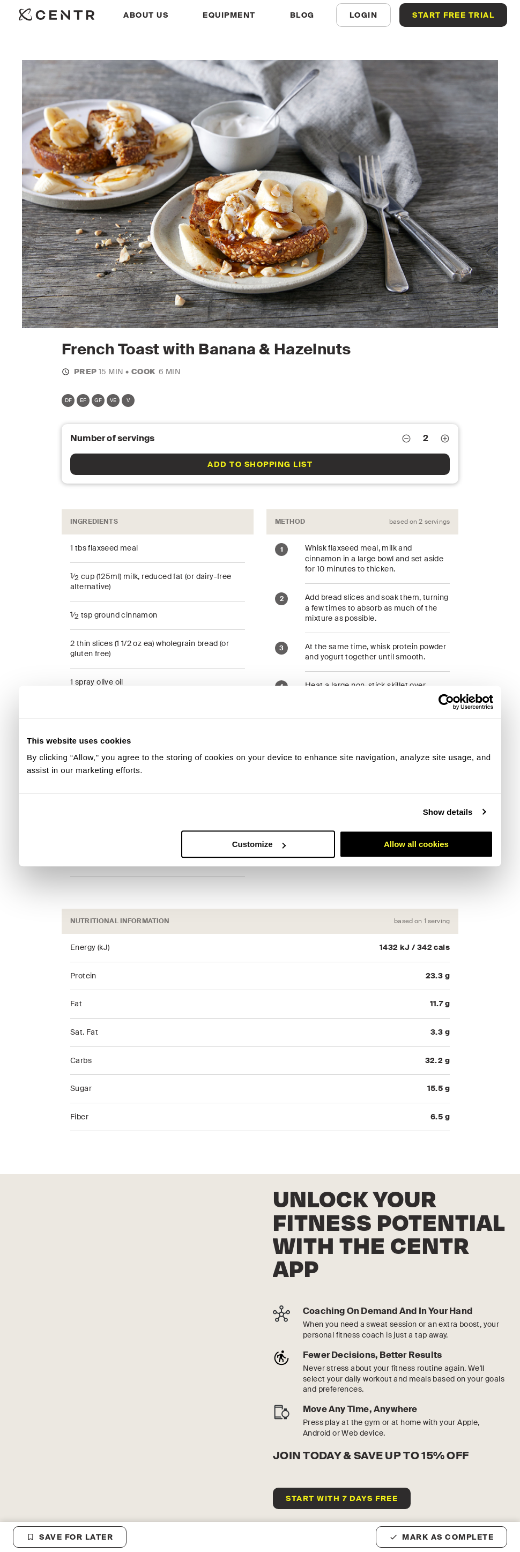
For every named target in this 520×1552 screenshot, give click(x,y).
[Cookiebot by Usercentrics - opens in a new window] (446, 702)
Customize (259, 844)
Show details (448, 811)
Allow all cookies (416, 844)
